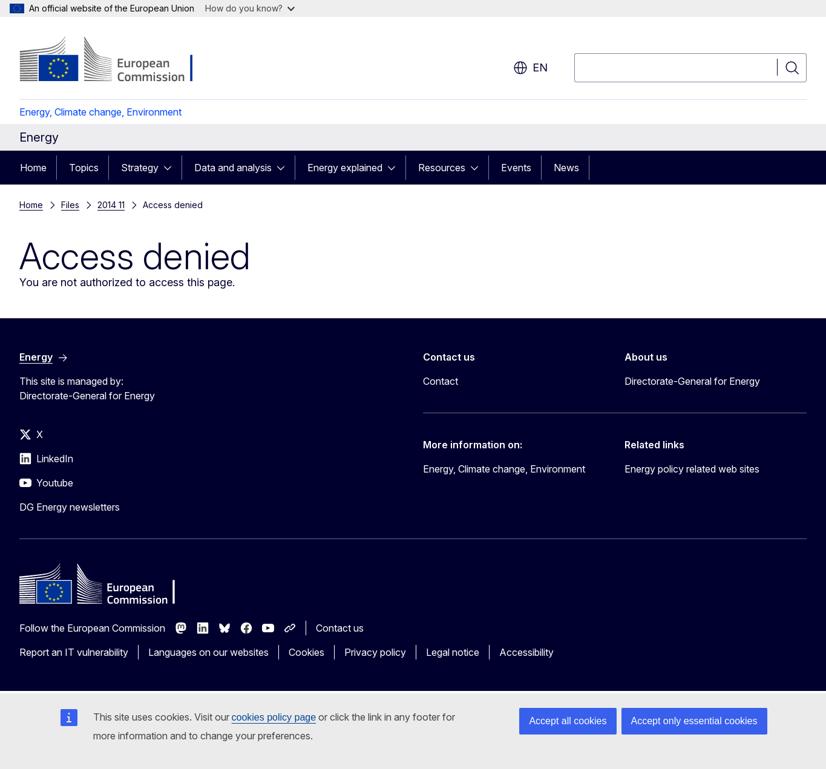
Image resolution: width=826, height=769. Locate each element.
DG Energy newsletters (69, 507)
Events (516, 168)
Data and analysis (233, 168)
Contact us (340, 628)
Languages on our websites (208, 652)
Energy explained (344, 168)
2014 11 (111, 205)
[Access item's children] (171, 168)
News (566, 168)
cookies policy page (274, 717)
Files (70, 205)
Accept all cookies (567, 721)
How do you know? (250, 8)
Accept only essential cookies (694, 721)
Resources (441, 168)
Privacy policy (375, 652)
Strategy (140, 168)
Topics (84, 168)
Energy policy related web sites (691, 469)
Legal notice (452, 652)
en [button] (530, 68)
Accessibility (526, 652)
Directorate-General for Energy (692, 381)
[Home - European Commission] (117, 60)
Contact (440, 381)
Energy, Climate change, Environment (100, 112)
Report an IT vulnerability (73, 652)
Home (33, 168)
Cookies (306, 652)
